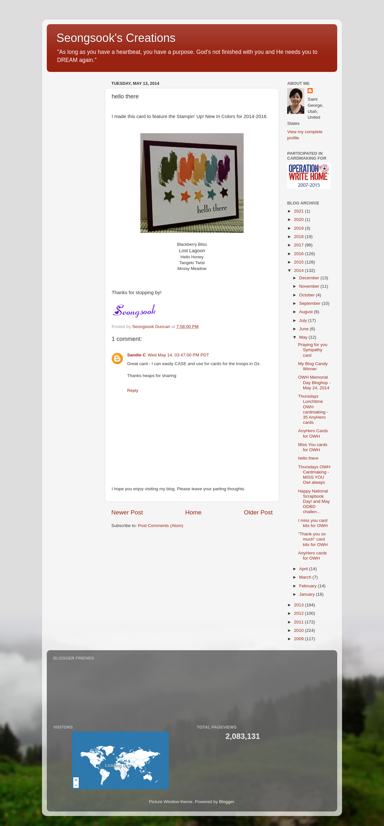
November (309, 286)
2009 (299, 638)
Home (193, 512)
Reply (132, 390)
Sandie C (136, 355)
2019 (299, 228)
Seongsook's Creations (116, 38)
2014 (299, 270)
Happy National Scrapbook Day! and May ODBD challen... (314, 501)
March (305, 577)
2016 (299, 253)
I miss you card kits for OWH (313, 523)
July (303, 320)
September (310, 303)
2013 (299, 604)
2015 (299, 262)
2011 (299, 622)
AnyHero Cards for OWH (313, 433)
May (303, 337)
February (308, 585)
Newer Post (127, 512)
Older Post (258, 512)
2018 (299, 236)
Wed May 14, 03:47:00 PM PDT (178, 355)
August (306, 311)
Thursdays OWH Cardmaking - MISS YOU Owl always (314, 474)
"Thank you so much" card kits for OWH (313, 539)
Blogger (226, 801)
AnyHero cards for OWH (312, 556)
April (304, 568)
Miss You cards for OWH (313, 447)
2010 (299, 630)
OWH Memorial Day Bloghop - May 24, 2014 (314, 382)
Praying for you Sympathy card (313, 349)
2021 (299, 211)
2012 (299, 613)
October (307, 295)
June (304, 328)
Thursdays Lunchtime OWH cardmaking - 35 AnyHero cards (313, 409)
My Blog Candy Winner (313, 366)
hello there (308, 458)
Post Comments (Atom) (160, 525)
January (307, 594)
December (309, 277)
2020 (299, 219)
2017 (299, 245)
